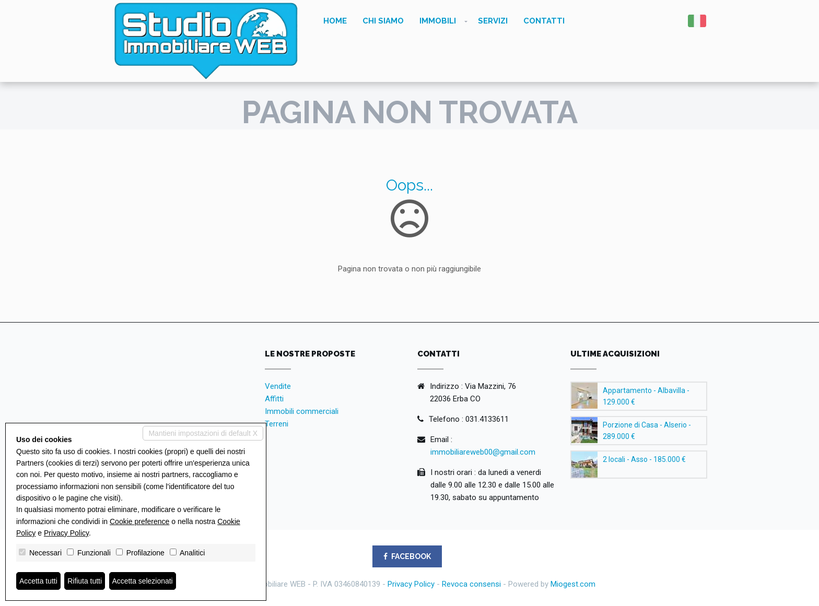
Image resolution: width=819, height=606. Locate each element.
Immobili (437, 21)
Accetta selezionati (142, 581)
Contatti (544, 21)
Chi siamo (383, 21)
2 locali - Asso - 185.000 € (644, 459)
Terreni (276, 424)
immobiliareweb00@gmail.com (482, 452)
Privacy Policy (411, 584)
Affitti (274, 398)
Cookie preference (139, 521)
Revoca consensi (471, 584)
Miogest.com (573, 584)
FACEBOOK (407, 556)
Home (335, 21)
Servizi (493, 21)
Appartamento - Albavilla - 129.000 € (646, 396)
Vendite (278, 386)
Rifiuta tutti (85, 581)
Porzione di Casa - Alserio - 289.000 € (647, 431)
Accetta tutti (38, 581)
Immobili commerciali (301, 411)
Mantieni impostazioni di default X (203, 433)
